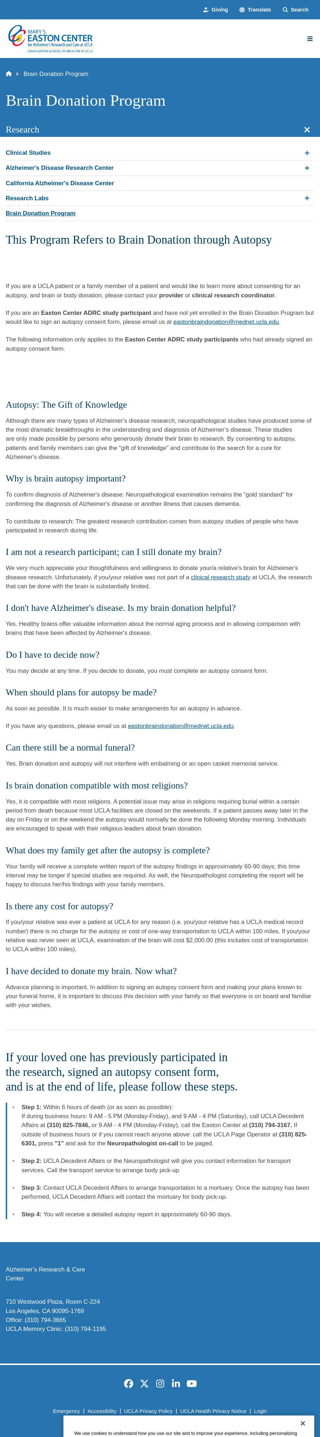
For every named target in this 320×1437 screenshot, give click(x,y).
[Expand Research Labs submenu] (307, 198)
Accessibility (101, 1411)
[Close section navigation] (307, 130)
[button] (255, 9)
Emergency (66, 1411)
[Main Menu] (310, 38)
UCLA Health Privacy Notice (213, 1411)
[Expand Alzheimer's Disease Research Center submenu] (307, 168)
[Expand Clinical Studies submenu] (307, 153)
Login (260, 1411)
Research (22, 129)
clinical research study (220, 577)
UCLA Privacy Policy (148, 1411)
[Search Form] (295, 9)
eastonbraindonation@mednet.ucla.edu (226, 321)
